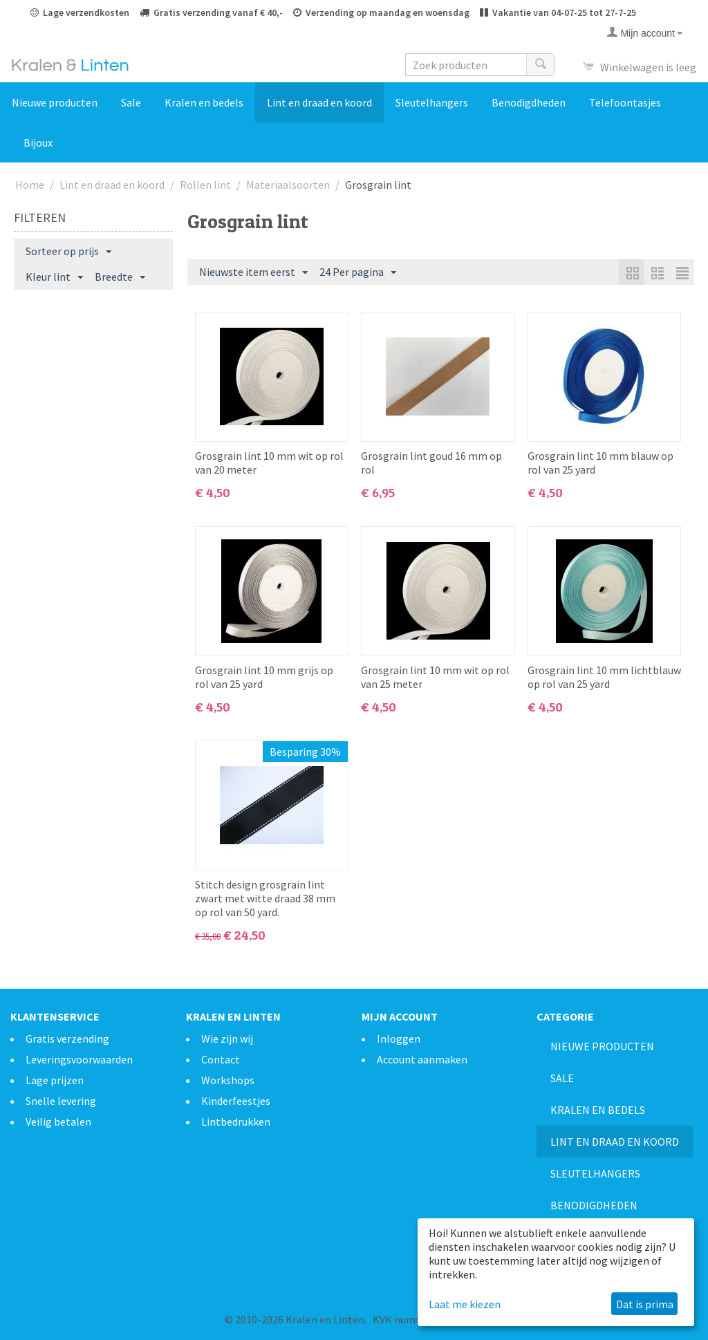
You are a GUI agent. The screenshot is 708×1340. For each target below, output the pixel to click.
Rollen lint (205, 185)
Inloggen (398, 1038)
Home (29, 185)
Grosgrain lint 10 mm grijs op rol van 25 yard (264, 677)
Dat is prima (644, 1304)
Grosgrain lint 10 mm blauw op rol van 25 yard (600, 462)
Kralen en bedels (204, 102)
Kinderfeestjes (235, 1101)
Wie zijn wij (227, 1038)
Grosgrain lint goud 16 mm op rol (431, 462)
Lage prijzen (55, 1080)
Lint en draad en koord (319, 102)
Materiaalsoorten (288, 185)
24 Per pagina (357, 272)
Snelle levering (61, 1101)
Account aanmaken (422, 1059)
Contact (220, 1059)
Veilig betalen (58, 1121)
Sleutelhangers (431, 102)
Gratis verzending (67, 1038)
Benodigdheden (529, 102)
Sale (131, 102)
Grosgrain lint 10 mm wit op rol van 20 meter (269, 462)
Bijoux (38, 142)
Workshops (227, 1080)
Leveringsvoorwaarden (79, 1059)
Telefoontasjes (625, 102)
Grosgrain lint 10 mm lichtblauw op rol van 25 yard (604, 677)
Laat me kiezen (465, 1304)
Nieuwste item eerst (253, 272)
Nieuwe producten (54, 102)
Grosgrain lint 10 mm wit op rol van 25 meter (435, 677)
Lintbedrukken (235, 1121)
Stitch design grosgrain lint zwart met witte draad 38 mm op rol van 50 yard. (265, 898)
